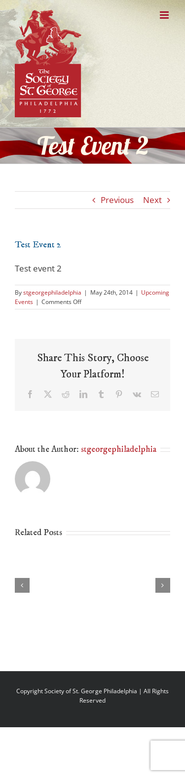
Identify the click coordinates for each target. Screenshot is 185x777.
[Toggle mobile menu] (165, 15)
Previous (117, 199)
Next (152, 199)
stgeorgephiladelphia (52, 292)
